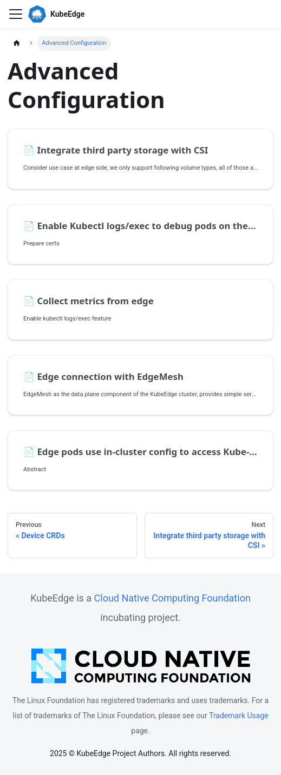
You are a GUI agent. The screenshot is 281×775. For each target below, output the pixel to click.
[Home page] (16, 43)
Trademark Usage (239, 715)
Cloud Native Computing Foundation (172, 598)
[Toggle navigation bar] (16, 14)
